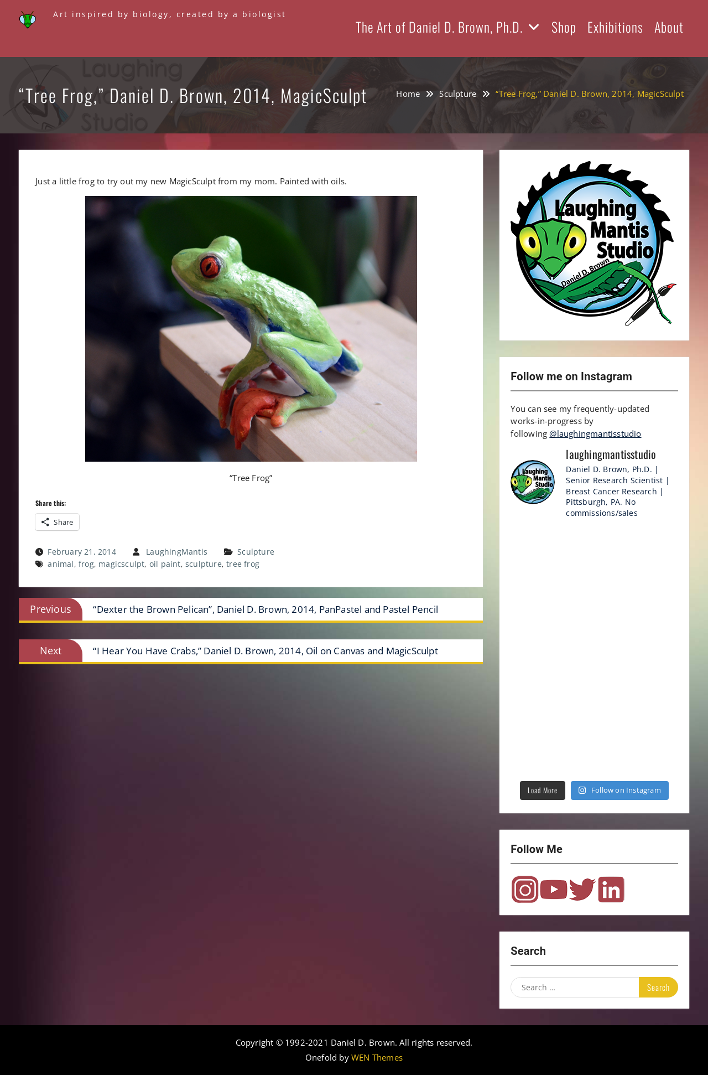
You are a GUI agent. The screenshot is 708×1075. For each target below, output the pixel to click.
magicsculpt (121, 564)
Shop (563, 27)
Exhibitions (615, 27)
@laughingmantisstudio (595, 433)
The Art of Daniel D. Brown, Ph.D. (439, 27)
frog (86, 564)
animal (61, 564)
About (669, 27)
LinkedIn (611, 889)
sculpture (203, 564)
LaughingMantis (176, 551)
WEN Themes (377, 1057)
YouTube (553, 889)
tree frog (242, 564)
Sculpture (255, 551)
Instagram (525, 889)
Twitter (582, 889)
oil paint (165, 564)
